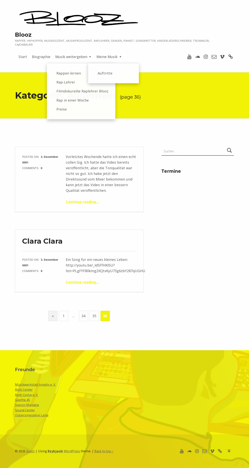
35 (94, 315)
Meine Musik (109, 56)
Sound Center (25, 410)
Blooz (23, 34)
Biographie (41, 56)
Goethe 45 (22, 400)
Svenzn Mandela (27, 405)
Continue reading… (82, 201)
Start (22, 56)
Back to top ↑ (103, 451)
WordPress (72, 451)
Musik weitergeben (73, 56)
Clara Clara (42, 241)
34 (83, 315)
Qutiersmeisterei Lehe (31, 415)
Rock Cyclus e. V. (26, 395)
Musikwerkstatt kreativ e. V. (35, 384)
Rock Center (24, 389)
